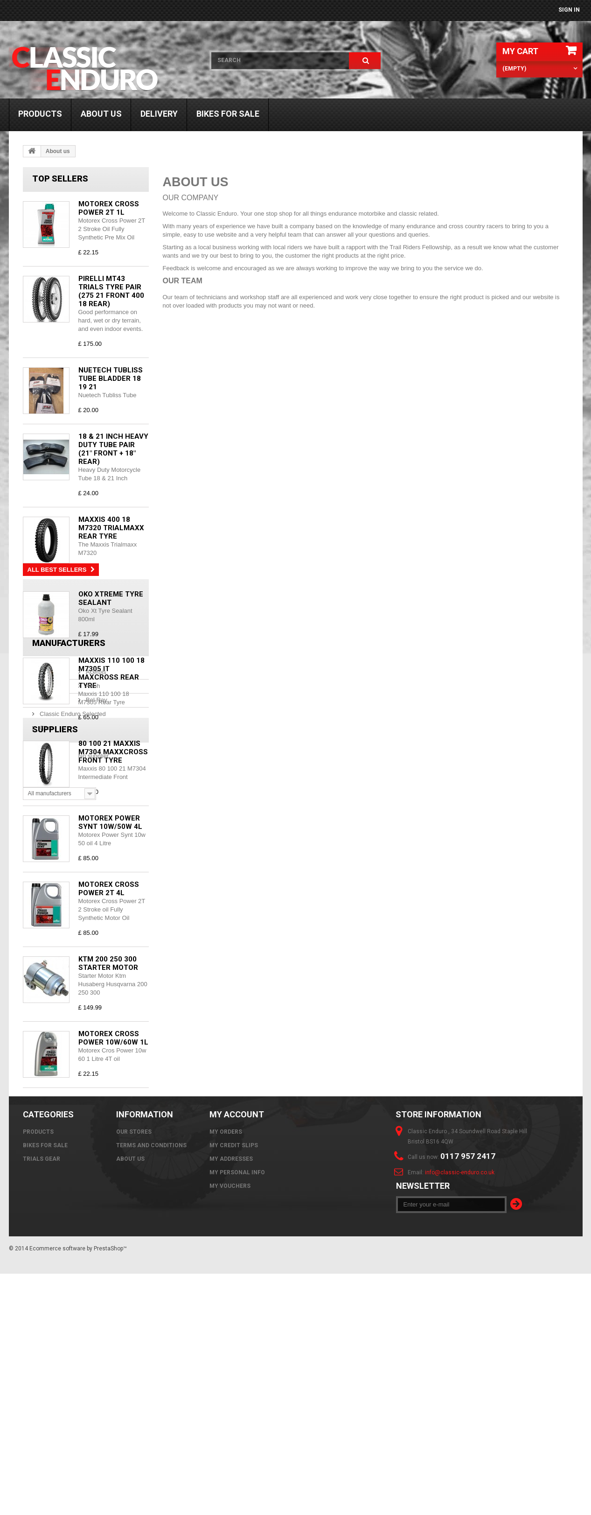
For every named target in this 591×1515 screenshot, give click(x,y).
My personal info (237, 1407)
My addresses (231, 1394)
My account (236, 1349)
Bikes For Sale (227, 114)
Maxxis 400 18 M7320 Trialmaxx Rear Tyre (111, 527)
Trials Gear (41, 1394)
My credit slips (233, 1380)
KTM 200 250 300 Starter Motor (108, 963)
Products (40, 114)
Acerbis (49, 1160)
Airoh (46, 1174)
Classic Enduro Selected (72, 1202)
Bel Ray (49, 1188)
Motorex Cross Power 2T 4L (108, 888)
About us (101, 114)
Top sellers (60, 178)
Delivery (159, 114)
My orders (225, 1367)
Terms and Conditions (151, 1380)
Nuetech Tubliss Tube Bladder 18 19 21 (110, 378)
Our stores (134, 1367)
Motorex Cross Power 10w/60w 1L (113, 1038)
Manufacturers (68, 1135)
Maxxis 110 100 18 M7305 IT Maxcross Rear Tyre (111, 673)
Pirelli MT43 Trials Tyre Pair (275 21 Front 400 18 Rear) (111, 291)
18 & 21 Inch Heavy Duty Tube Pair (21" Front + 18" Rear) (113, 449)
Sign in (569, 10)
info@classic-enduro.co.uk (459, 1407)
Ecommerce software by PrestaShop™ (78, 1490)
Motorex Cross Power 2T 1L (108, 208)
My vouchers (229, 1421)
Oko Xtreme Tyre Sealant (110, 598)
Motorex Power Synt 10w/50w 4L (110, 822)
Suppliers (55, 1272)
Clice (46, 1216)
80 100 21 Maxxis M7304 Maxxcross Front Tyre (113, 752)
